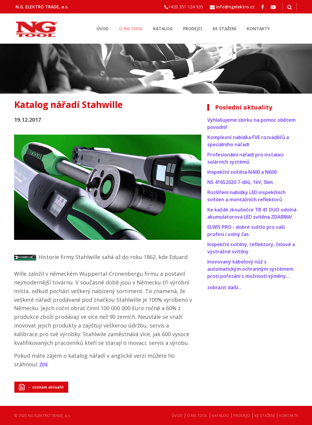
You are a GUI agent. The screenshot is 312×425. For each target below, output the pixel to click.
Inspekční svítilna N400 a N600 (242, 172)
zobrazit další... (224, 287)
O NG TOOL (131, 28)
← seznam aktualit (46, 387)
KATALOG (163, 28)
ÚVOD (103, 28)
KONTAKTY (258, 28)
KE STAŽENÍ (224, 28)
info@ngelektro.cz (235, 7)
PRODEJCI (192, 28)
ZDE (43, 364)
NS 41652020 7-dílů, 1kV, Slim (240, 182)
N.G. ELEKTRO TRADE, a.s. (42, 7)
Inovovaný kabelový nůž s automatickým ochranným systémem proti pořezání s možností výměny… (250, 268)
